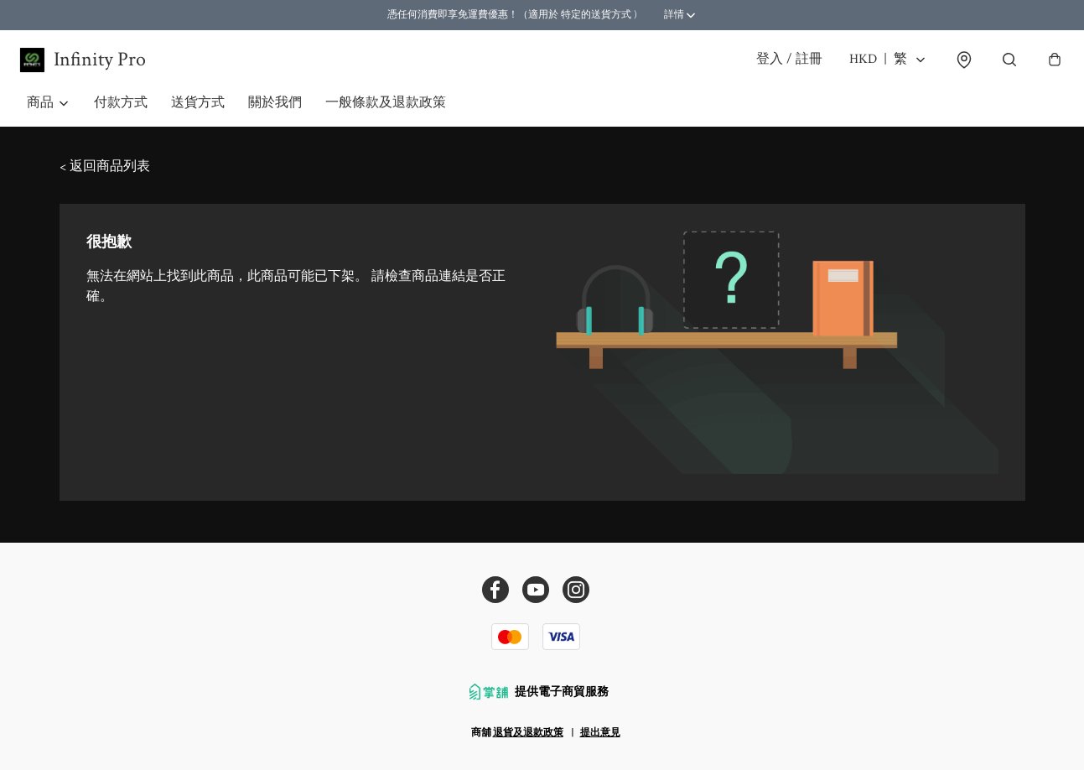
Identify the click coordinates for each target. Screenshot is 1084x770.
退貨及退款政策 (528, 732)
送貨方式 (198, 113)
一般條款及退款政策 (385, 113)
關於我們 (275, 113)
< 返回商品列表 (105, 177)
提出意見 (600, 732)
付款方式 (121, 113)
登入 (782, 65)
